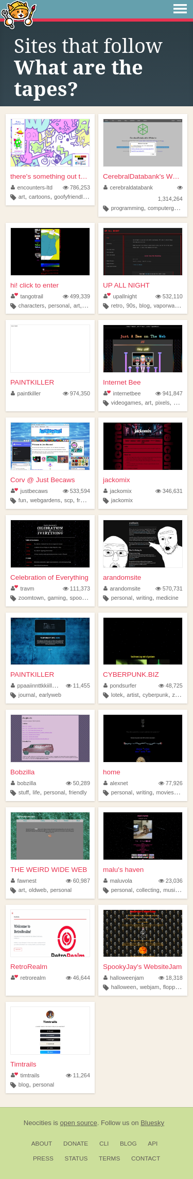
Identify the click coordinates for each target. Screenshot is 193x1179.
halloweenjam (123, 978)
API (152, 1143)
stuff (24, 792)
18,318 (171, 978)
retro (116, 305)
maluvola (117, 881)
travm (22, 588)
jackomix (116, 480)
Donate (75, 1143)
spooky (78, 598)
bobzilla (23, 783)
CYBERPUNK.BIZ (131, 674)
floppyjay (174, 987)
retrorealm (28, 978)
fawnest (24, 881)
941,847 (169, 393)
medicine (167, 598)
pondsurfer (119, 685)
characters (31, 305)
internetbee (122, 393)
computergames (167, 208)
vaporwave (166, 305)
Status (76, 1158)
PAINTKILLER (32, 382)
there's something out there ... (50, 176)
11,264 (78, 1075)
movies (165, 792)
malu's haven (123, 869)
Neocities (37, 1123)
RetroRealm (28, 967)
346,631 (169, 491)
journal (27, 695)
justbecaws (29, 491)
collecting (148, 890)
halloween (123, 987)
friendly (78, 792)
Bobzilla (22, 772)
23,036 (171, 881)
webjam (149, 987)
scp (68, 500)
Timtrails (23, 1064)
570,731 (169, 588)
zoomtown (31, 598)
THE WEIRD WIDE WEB (48, 869)
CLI (104, 1143)
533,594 (76, 491)
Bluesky (152, 1123)
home (111, 772)
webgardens (45, 500)
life (36, 792)
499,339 (76, 296)
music (170, 890)
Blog (128, 1143)
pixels (162, 403)
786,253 (76, 187)
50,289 (78, 783)
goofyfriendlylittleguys (80, 197)
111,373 (76, 588)
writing (144, 598)
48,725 (171, 685)
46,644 (78, 978)
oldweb (37, 890)
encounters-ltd (31, 187)
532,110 (169, 296)
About (41, 1143)
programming (127, 208)
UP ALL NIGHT (126, 285)
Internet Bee (122, 382)
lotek (117, 695)
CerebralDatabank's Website (143, 176)
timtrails (25, 1075)
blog (144, 305)
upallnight (120, 296)
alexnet (115, 783)
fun (22, 500)
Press (43, 1158)
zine (177, 695)
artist (132, 695)
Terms (109, 1158)
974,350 (76, 393)
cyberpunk (155, 695)
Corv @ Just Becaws (42, 480)
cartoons (39, 197)
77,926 (171, 783)
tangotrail (27, 296)
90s (131, 305)
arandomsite (122, 577)
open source (78, 1123)
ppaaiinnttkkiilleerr (36, 685)
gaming (57, 598)
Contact (145, 1158)
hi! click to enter (34, 285)
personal (58, 305)
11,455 (78, 685)
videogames (126, 403)
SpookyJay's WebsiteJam (142, 967)
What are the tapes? (78, 78)
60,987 (78, 881)
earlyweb (50, 695)
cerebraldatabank (128, 187)
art (22, 197)
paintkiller (26, 393)
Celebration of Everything (49, 577)
